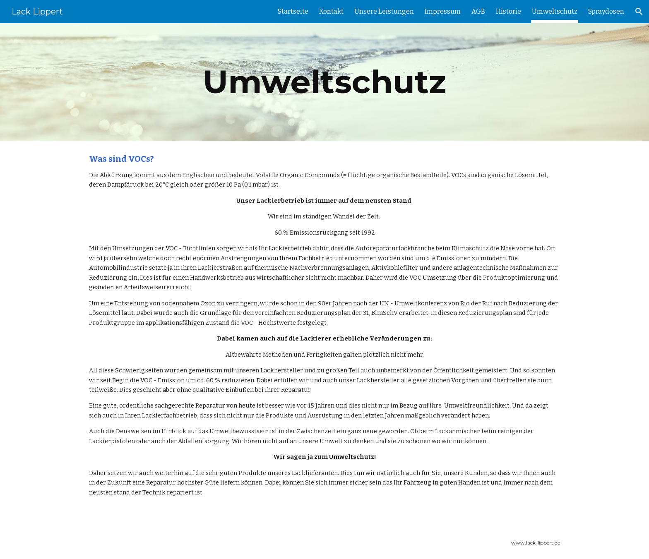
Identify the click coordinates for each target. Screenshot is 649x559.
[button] (639, 12)
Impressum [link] (443, 11)
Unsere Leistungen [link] (384, 11)
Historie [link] (508, 11)
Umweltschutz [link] (554, 11)
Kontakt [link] (331, 11)
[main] (324, 82)
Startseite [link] (293, 11)
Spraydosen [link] (606, 11)
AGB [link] (478, 11)
